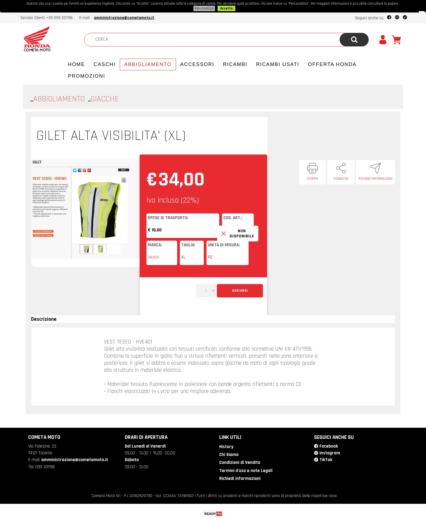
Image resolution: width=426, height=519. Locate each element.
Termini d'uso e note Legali (245, 471)
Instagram (330, 453)
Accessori (197, 64)
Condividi (341, 179)
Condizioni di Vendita (239, 462)
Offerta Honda (332, 64)
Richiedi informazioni (375, 179)
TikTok (326, 460)
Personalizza (204, 8)
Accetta (226, 8)
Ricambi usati (277, 64)
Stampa (312, 179)
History (226, 447)
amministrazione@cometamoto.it (124, 17)
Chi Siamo (229, 455)
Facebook (329, 446)
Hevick (153, 257)
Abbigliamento (147, 64)
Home (76, 64)
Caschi (105, 64)
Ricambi (235, 64)
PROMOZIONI (86, 76)
